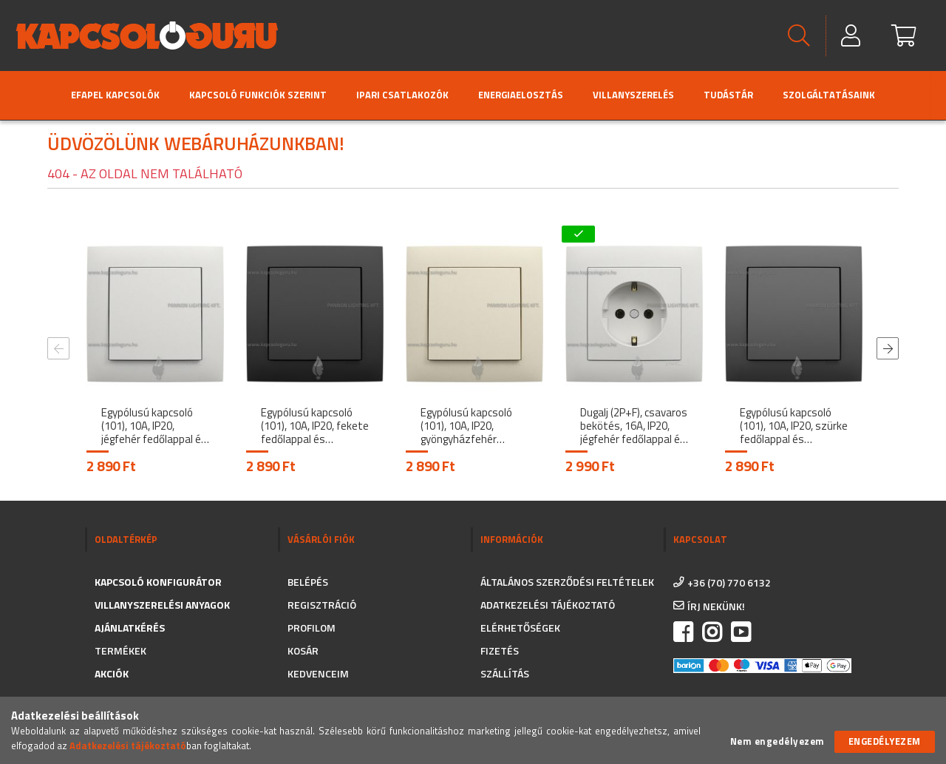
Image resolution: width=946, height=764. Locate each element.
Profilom (311, 627)
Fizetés (499, 650)
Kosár (303, 650)
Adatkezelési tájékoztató (547, 604)
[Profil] (851, 36)
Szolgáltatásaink (829, 94)
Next (888, 348)
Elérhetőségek (520, 627)
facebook (683, 632)
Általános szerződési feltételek (567, 581)
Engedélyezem (884, 741)
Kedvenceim (318, 673)
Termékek (120, 650)
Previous (58, 348)
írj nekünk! (716, 606)
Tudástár (728, 94)
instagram (711, 632)
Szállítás (504, 673)
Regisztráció (321, 604)
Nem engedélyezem (777, 741)
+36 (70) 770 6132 (729, 582)
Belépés (307, 581)
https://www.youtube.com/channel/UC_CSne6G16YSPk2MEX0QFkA (740, 632)
